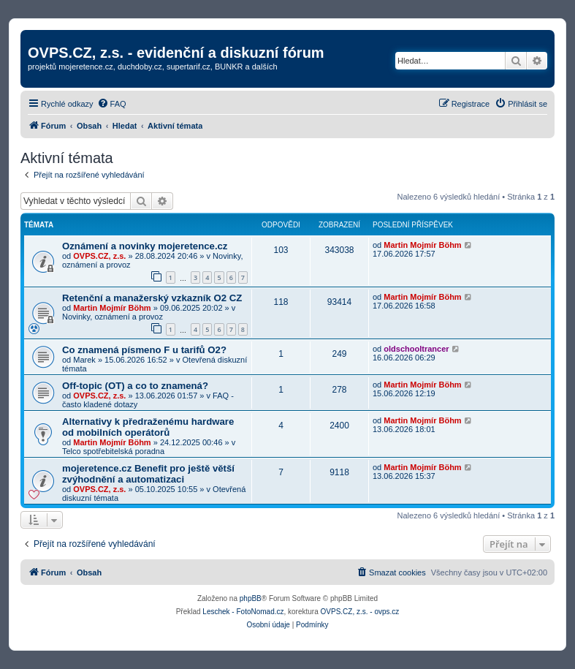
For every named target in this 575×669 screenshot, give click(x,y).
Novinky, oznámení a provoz (112, 316)
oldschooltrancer (416, 348)
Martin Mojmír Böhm (422, 245)
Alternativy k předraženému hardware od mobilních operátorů (148, 427)
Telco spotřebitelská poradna (113, 451)
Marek (84, 359)
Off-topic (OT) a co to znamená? (135, 385)
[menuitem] (111, 104)
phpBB (251, 598)
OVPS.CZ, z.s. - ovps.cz (360, 612)
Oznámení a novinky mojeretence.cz (144, 246)
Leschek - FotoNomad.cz (242, 612)
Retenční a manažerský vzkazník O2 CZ (152, 297)
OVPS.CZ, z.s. (99, 256)
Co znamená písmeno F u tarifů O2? (144, 349)
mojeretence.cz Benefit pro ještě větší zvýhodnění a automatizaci (148, 474)
